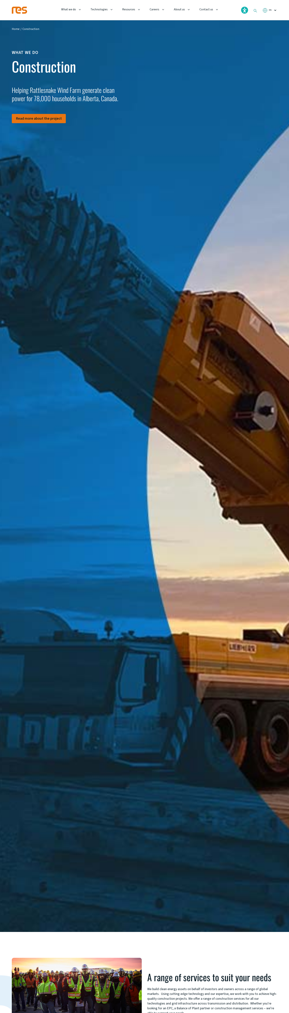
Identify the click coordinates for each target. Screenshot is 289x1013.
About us (179, 9)
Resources (128, 9)
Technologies (99, 9)
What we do (68, 9)
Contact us (206, 9)
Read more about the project (39, 118)
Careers (154, 9)
